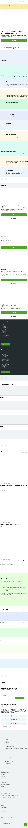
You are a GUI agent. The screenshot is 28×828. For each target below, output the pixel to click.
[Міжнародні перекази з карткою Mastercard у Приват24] (14, 549)
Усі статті (24, 609)
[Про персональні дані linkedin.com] (11, 817)
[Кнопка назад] (2, 179)
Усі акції (24, 451)
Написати (8, 758)
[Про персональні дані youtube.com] (2, 817)
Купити (14, 40)
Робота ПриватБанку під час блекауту (8, 797)
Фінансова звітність (5, 772)
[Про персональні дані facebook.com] (8, 817)
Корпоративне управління (6, 770)
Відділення (14, 716)
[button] (26, 2)
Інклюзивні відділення (6, 726)
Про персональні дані (5, 823)
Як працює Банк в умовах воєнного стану (9, 795)
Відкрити (14, 214)
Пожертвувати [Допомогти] (19, 697)
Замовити (14, 280)
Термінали (14, 723)
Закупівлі (3, 776)
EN (1, 820)
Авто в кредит (4, 807)
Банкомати (14, 719)
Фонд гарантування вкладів (6, 791)
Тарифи (2, 786)
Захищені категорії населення (7, 793)
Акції (2, 801)
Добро (2, 803)
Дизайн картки (4, 809)
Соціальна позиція (4, 778)
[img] (4, 2)
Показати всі (4, 811)
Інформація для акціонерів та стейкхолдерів (10, 779)
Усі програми (23, 682)
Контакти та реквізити (5, 784)
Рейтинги (3, 774)
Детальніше (13, 218)
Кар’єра (2, 788)
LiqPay (2, 805)
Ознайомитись (9, 763)
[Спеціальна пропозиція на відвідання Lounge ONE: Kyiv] (14, 473)
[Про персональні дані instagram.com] (5, 817)
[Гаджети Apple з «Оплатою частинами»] (14, 511)
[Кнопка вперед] (6, 179)
